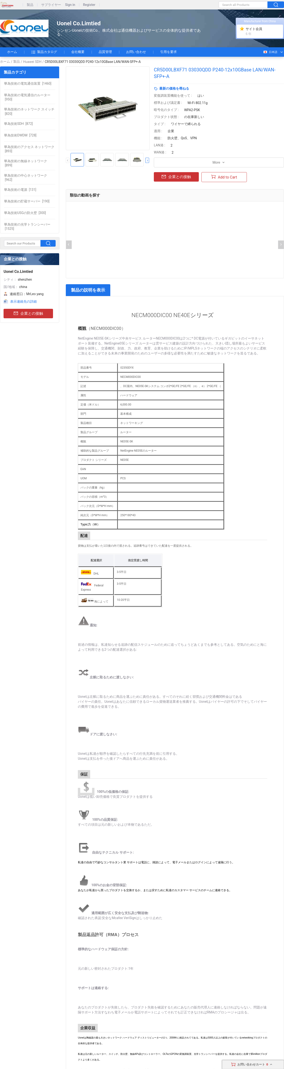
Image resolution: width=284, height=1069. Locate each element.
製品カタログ (44, 52)
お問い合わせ (136, 52)
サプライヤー (51, 4)
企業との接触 (28, 313)
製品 (30, 4)
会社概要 (77, 52)
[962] (25, 178)
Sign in (70, 4)
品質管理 (105, 52)
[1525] (27, 227)
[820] (29, 111)
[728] (20, 135)
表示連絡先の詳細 (23, 301)
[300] (25, 213)
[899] (25, 163)
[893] (29, 149)
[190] (26, 201)
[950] (27, 97)
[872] (18, 124)
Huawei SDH (32, 62)
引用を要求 (168, 52)
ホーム (12, 52)
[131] (20, 190)
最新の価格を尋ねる (174, 88)
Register (89, 4)
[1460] (27, 83)
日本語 (270, 52)
